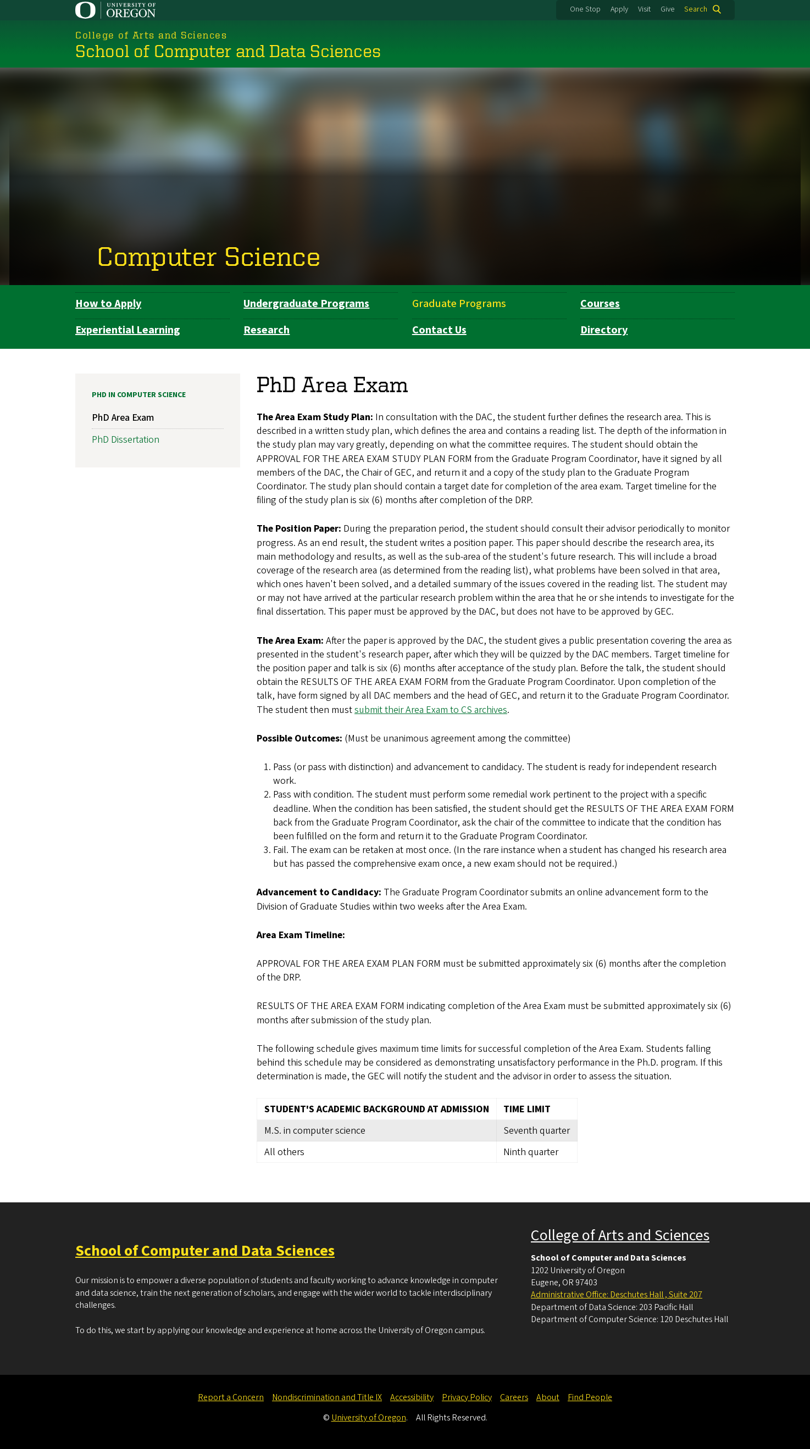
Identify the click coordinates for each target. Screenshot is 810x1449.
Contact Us (439, 330)
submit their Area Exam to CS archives (430, 709)
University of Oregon (368, 1418)
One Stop (585, 9)
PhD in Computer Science (139, 394)
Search (695, 9)
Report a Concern (231, 1397)
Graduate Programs (459, 303)
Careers (514, 1397)
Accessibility (412, 1397)
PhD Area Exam (123, 418)
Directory (604, 330)
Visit (644, 9)
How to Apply (108, 303)
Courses (600, 303)
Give (668, 9)
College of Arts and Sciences (620, 1235)
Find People (590, 1397)
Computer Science (209, 255)
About (547, 1397)
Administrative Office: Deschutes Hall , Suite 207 (616, 1295)
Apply (619, 9)
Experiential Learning (127, 330)
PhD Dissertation (125, 440)
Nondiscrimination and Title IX (327, 1397)
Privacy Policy (467, 1397)
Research (266, 330)
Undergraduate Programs (306, 303)
